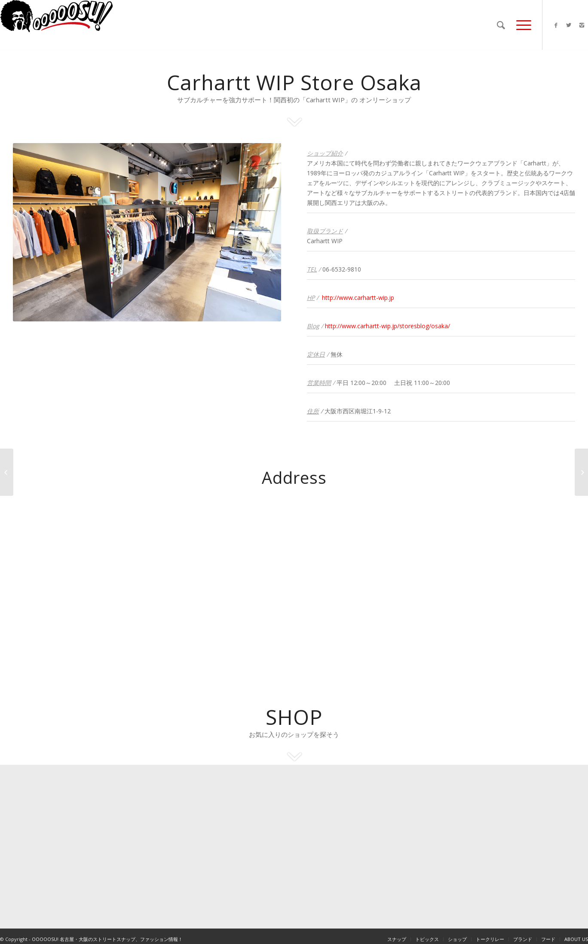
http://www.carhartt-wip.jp (358, 297)
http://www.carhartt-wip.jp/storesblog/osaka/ (387, 326)
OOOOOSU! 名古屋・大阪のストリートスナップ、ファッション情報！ (107, 939)
